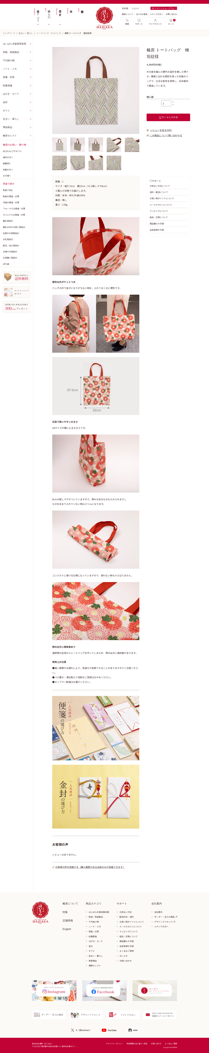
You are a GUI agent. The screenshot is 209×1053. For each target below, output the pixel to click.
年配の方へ (8, 169)
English (135, 8)
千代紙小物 (9, 60)
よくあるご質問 (126, 950)
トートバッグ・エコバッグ (49, 33)
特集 (69, 14)
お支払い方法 (125, 912)
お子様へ (7, 175)
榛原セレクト (10, 135)
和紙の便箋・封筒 (11, 196)
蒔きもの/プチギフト (12, 151)
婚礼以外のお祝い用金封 (14, 227)
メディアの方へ (156, 14)
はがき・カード (11, 94)
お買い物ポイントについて (162, 198)
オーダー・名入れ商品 (164, 916)
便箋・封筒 (9, 77)
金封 (5, 102)
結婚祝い (7, 163)
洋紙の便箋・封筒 (11, 202)
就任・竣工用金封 (11, 245)
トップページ (9, 33)
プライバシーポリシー (114, 1043)
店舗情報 (81, 14)
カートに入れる (168, 117)
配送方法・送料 (126, 916)
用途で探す (58, 14)
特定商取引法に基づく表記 (137, 1043)
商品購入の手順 (157, 223)
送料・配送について (159, 192)
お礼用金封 (8, 239)
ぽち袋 (6, 263)
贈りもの (47, 14)
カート (171, 22)
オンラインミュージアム (163, 8)
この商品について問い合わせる (166, 135)
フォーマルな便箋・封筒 (14, 208)
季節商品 (7, 127)
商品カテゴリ (36, 14)
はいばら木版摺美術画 (14, 44)
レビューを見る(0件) (161, 130)
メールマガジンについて (161, 204)
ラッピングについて (159, 210)
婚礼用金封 (8, 220)
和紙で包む (8, 190)
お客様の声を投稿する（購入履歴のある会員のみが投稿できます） (90, 867)
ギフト (6, 110)
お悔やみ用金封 (10, 251)
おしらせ (123, 955)
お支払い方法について (160, 185)
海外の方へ (8, 157)
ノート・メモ (10, 69)
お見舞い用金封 (10, 257)
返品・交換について (159, 217)
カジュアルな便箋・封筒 (14, 214)
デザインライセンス (163, 921)
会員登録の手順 (157, 229)
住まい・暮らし (26, 33)
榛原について (70, 903)
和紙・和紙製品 (11, 52)
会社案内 (158, 912)
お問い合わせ (171, 14)
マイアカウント (155, 22)
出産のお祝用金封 (11, 233)
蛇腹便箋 (7, 85)
